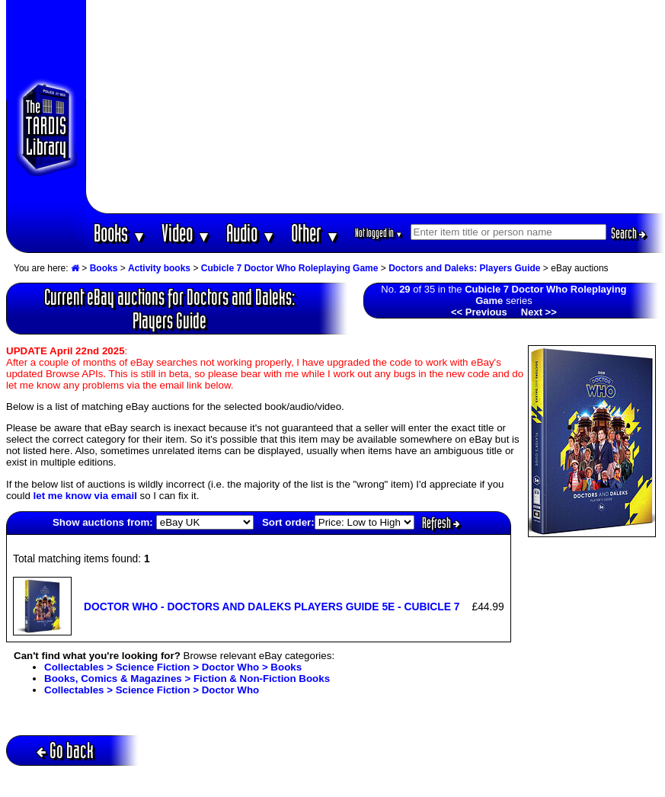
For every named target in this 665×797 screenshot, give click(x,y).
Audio (251, 232)
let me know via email (85, 495)
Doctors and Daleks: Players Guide (464, 268)
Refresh (441, 522)
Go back (65, 750)
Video (186, 232)
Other (315, 232)
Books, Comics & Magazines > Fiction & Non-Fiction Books (187, 678)
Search (628, 233)
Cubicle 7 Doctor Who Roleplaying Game (290, 268)
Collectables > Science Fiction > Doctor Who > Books (173, 667)
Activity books (159, 268)
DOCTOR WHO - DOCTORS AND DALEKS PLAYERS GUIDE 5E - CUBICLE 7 (271, 606)
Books (120, 232)
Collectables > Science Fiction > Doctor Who (151, 690)
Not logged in (379, 232)
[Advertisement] (375, 106)
